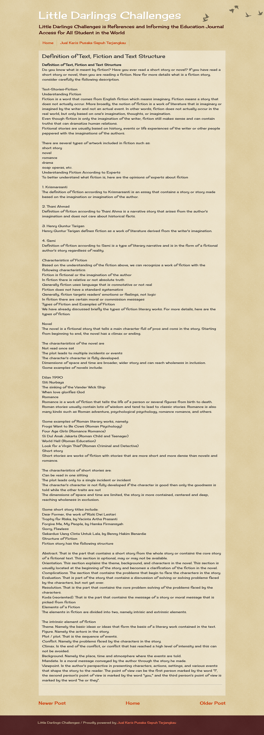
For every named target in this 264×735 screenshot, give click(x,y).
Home (48, 43)
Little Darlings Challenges (110, 15)
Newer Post (52, 703)
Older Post (213, 703)
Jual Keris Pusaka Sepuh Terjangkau (93, 43)
